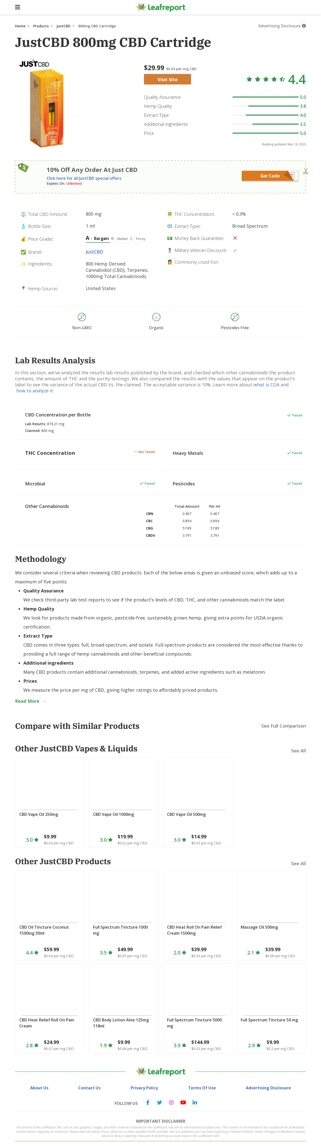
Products (41, 26)
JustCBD (63, 26)
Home (20, 26)
